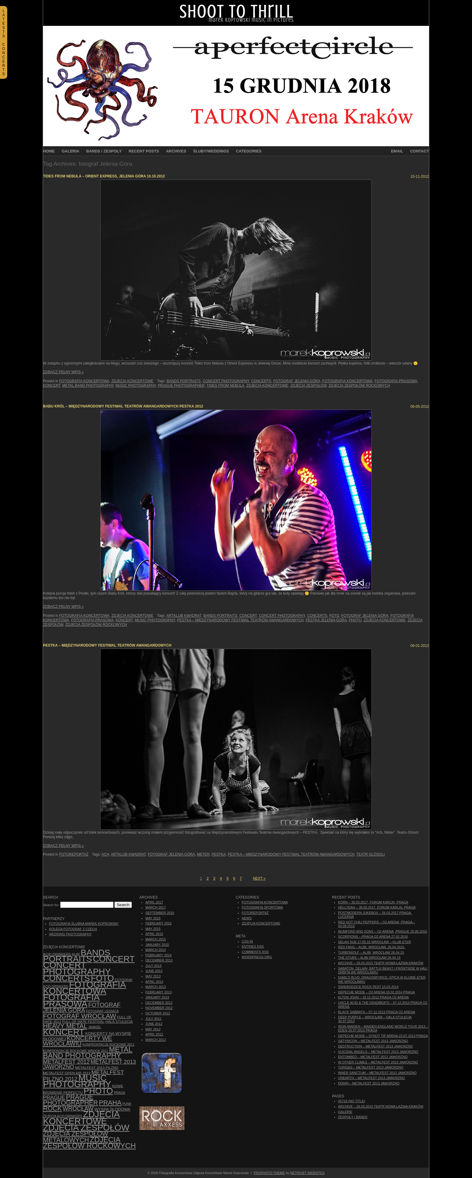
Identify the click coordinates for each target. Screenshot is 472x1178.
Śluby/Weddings (211, 151)
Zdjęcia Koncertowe (132, 381)
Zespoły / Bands (353, 1117)
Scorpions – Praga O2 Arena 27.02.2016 (373, 936)
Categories (249, 151)
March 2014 (155, 950)
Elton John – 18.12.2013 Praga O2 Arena (373, 997)
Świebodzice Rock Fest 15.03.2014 (368, 987)
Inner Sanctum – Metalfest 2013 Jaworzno (377, 1073)
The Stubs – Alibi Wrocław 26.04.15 (369, 957)
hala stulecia (119, 1022)
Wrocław (78, 1109)
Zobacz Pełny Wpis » (63, 372)
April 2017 (154, 902)
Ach (105, 854)
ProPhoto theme (269, 1173)
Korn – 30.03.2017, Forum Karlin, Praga (373, 902)
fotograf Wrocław (79, 1016)
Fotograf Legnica (102, 1011)
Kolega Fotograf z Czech (73, 929)
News (247, 918)
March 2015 (155, 939)
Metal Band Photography (87, 385)
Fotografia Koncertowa (84, 381)
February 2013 (158, 992)
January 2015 (157, 944)
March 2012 (155, 1039)
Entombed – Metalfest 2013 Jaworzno (373, 1057)
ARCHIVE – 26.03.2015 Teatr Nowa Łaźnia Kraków (380, 963)
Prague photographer (181, 385)
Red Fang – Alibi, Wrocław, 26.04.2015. (371, 947)
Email (397, 151)
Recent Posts (144, 151)
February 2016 (158, 923)
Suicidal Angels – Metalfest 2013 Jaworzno (378, 1051)
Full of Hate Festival (83, 1022)
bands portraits (184, 381)
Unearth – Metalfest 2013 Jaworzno (371, 1078)
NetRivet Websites (307, 1173)
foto (334, 616)
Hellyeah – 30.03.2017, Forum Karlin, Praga (377, 907)
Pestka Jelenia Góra (326, 620)
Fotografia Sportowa (262, 907)
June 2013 (153, 971)
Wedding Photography (70, 934)
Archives (176, 151)
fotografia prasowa (395, 381)
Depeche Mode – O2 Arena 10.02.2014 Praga (376, 992)
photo (355, 620)
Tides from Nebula (225, 385)
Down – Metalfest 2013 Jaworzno (368, 1083)
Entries (253, 946)
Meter (203, 854)
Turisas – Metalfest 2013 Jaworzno (370, 1067)
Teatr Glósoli (370, 854)
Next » (259, 878)
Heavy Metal (65, 1026)
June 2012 (153, 1024)
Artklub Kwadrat (183, 616)
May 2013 (152, 976)
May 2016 (152, 918)
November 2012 (158, 1008)
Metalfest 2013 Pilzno (96, 1068)
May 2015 (152, 928)
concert (248, 616)
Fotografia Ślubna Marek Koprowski (83, 923)
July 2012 (153, 1018)
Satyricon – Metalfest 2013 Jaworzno (373, 1041)
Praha (110, 1102)
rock (52, 1108)
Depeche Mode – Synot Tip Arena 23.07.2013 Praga (383, 1036)
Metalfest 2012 (66, 1062)
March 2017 (155, 907)
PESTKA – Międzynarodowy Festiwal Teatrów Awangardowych (240, 620)
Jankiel (94, 1027)
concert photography (226, 381)
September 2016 (159, 913)
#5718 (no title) (351, 1101)
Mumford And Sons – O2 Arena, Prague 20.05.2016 (382, 931)
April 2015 (154, 934)
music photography (136, 385)
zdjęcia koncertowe (267, 385)
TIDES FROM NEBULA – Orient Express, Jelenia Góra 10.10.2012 (104, 176)
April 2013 (154, 981)
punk (127, 1104)
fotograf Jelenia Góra (296, 381)
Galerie (345, 1112)
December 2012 (158, 1002)
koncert (51, 385)
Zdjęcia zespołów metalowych (75, 1136)
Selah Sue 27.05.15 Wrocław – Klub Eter (374, 942)
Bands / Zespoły (104, 151)
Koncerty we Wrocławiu (77, 1041)
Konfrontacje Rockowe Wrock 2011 (75, 1051)
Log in (247, 941)
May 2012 (152, 1029)
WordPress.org (257, 957)
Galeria (70, 151)
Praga (119, 1092)
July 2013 (153, 965)
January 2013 (157, 997)
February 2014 (158, 955)
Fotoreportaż (73, 854)
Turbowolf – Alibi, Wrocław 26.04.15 (371, 952)
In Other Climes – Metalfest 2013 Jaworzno (378, 1062)
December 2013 (158, 960)
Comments (255, 952)
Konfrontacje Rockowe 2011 (108, 1044)
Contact (419, 151)
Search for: (51, 905)
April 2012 (154, 1034)
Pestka (219, 854)
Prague (54, 1097)
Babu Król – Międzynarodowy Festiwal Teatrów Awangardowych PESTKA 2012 (123, 406)
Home (49, 151)
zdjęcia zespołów (308, 385)
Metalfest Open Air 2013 (66, 1073)
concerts (261, 381)
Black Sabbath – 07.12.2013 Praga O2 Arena (376, 1012)
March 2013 (155, 987)
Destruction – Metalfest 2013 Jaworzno (375, 1046)
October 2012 (157, 1013)
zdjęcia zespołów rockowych (359, 385)
